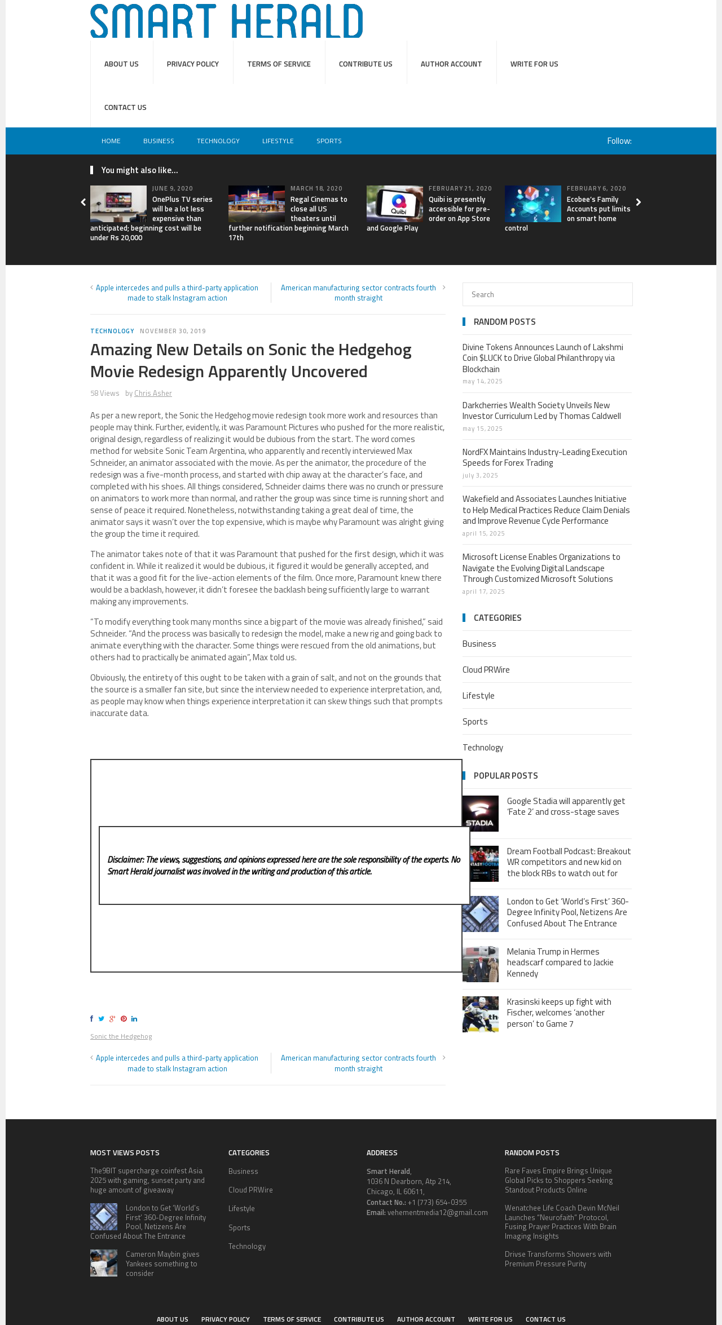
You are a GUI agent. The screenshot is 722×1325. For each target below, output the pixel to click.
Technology (218, 140)
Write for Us (534, 63)
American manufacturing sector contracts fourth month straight (358, 292)
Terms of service (279, 63)
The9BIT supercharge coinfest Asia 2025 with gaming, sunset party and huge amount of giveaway (147, 1180)
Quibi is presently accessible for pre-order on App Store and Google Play (428, 213)
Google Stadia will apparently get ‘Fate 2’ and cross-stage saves (566, 806)
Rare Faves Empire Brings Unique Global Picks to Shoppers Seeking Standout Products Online (559, 1180)
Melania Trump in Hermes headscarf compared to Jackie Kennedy (560, 962)
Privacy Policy (193, 63)
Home (111, 140)
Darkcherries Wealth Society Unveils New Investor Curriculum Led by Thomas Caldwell (542, 411)
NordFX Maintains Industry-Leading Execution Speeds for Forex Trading (545, 457)
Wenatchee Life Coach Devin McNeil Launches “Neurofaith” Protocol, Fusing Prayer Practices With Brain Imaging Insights (562, 1222)
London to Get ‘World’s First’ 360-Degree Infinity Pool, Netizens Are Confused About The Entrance (568, 912)
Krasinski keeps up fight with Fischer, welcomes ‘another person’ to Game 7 (559, 1012)
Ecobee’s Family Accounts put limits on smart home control (568, 213)
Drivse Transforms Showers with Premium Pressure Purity (558, 1258)
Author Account (451, 63)
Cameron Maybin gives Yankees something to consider (163, 1263)
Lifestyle (278, 140)
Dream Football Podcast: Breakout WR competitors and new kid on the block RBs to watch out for (569, 862)
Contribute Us (366, 63)
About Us (121, 63)
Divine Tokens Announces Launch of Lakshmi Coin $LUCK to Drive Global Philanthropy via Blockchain (543, 358)
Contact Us (125, 107)
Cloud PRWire (486, 669)
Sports (329, 140)
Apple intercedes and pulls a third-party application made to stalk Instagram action (177, 292)
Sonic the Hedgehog (121, 1036)
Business (158, 140)
